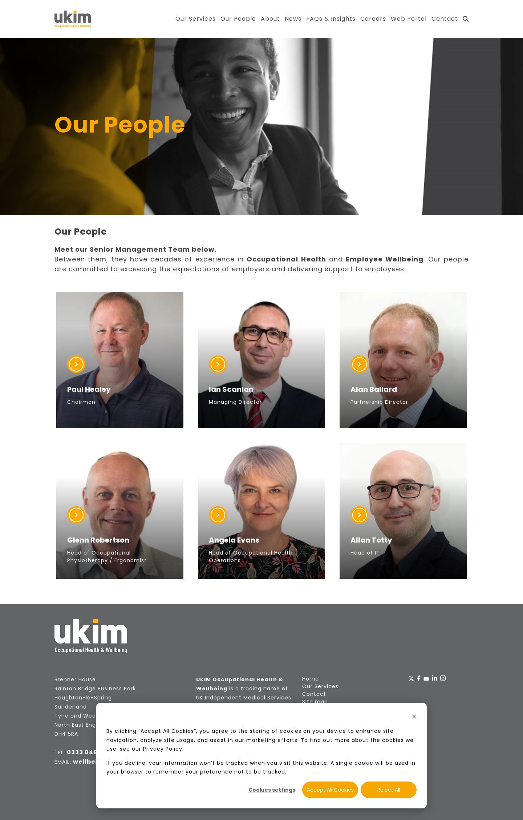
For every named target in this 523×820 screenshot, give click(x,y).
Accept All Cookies (330, 789)
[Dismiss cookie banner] (414, 717)
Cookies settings (271, 789)
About (270, 19)
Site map (315, 701)
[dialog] (261, 755)
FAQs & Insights (331, 19)
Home (310, 678)
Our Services (195, 19)
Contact (444, 19)
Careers (373, 19)
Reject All (388, 789)
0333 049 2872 (91, 752)
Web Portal (409, 19)
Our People (238, 19)
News (293, 19)
